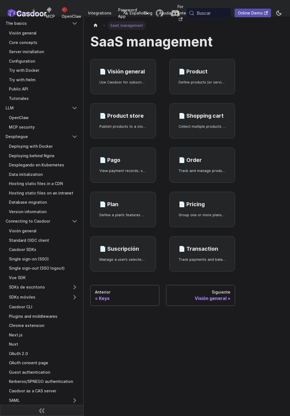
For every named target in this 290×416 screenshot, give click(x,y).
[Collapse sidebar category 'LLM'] (75, 108)
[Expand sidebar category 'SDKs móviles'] (75, 297)
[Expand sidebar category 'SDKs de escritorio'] (75, 287)
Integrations (99, 13)
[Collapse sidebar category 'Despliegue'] (75, 136)
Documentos (26, 13)
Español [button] (134, 13)
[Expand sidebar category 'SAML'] (75, 400)
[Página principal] (95, 25)
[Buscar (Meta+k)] (208, 13)
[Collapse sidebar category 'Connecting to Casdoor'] (75, 221)
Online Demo (253, 13)
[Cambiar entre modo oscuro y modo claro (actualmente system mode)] (278, 13)
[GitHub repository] (159, 13)
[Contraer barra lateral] (42, 410)
